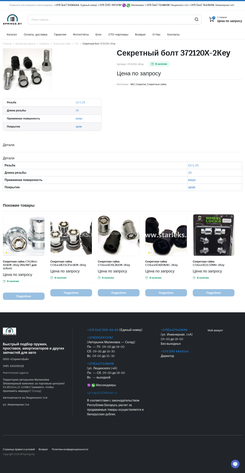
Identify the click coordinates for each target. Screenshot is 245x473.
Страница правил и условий (19, 449)
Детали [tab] (8, 145)
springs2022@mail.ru (102, 393)
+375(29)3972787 (100, 338)
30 (77, 110)
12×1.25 (80, 102)
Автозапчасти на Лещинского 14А (25, 397)
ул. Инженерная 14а (16, 404)
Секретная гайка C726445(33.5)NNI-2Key (208, 263)
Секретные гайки (62, 43)
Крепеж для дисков (25, 43)
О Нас (156, 34)
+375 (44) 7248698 (157, 5)
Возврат (140, 34)
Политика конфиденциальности (70, 449)
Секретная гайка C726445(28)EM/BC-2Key (161, 263)
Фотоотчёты (81, 34)
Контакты (173, 34)
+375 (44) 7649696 (201, 5)
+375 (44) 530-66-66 (102, 330)
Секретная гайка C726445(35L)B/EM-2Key (114, 263)
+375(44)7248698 (100, 364)
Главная (7, 43)
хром (79, 126)
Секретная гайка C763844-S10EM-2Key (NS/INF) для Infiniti (20, 265)
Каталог (12, 34)
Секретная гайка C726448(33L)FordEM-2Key (68, 263)
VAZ (77, 43)
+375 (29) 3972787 (110, 5)
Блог (99, 34)
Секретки (44, 43)
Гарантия (60, 34)
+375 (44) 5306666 (67, 5)
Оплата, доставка (35, 34)
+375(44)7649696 (174, 330)
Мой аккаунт (215, 330)
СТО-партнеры (118, 34)
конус (79, 118)
